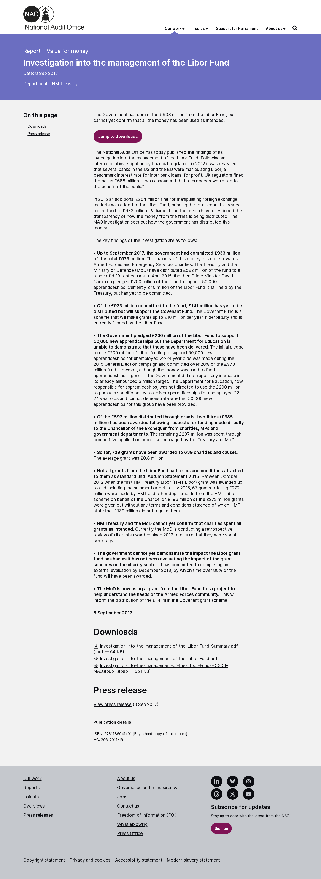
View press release (113, 704)
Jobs (122, 796)
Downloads (37, 126)
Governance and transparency (147, 787)
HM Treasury (65, 83)
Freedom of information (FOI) (147, 815)
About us (126, 778)
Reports (31, 787)
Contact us (128, 806)
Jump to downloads (118, 136)
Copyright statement (44, 860)
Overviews (34, 806)
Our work (32, 778)
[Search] (295, 28)
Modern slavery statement (193, 860)
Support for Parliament (237, 28)
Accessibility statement (138, 860)
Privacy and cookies (90, 860)
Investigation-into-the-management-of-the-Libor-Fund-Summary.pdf (166, 646)
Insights (31, 796)
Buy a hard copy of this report (160, 733)
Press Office (130, 833)
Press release (38, 133)
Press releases (38, 815)
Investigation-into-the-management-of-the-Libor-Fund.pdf (156, 658)
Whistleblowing (132, 824)
